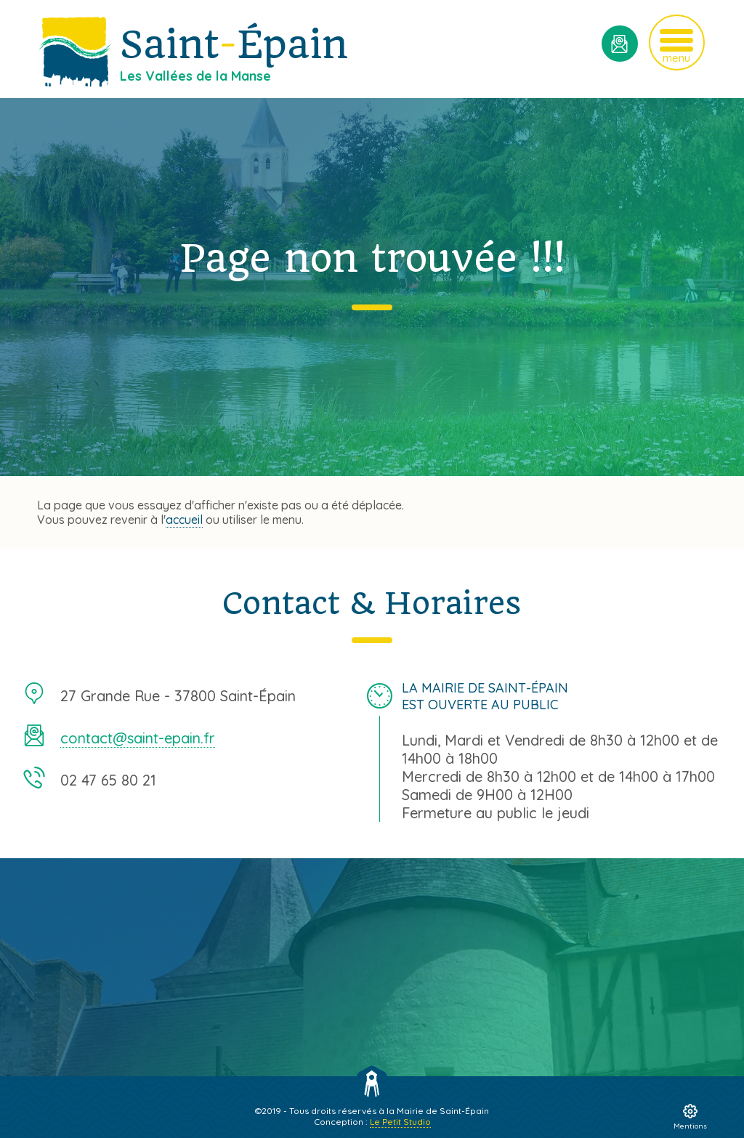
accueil (184, 519)
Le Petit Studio (400, 1121)
